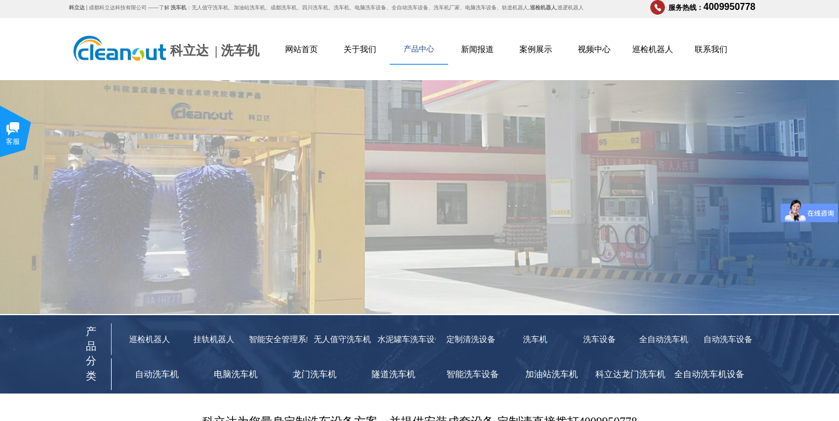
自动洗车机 (157, 374)
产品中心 (419, 48)
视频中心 (594, 49)
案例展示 (535, 49)
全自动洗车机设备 (709, 374)
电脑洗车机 (236, 374)
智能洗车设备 (472, 374)
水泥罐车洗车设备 (406, 339)
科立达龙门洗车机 (630, 374)
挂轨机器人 (213, 339)
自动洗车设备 (728, 339)
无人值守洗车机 (342, 339)
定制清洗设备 (470, 339)
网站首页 (301, 49)
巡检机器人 (652, 49)
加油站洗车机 (551, 374)
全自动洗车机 (663, 339)
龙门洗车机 (315, 374)
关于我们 (360, 49)
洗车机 (240, 50)
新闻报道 (477, 49)
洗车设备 (599, 339)
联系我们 (711, 49)
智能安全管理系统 (278, 339)
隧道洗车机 (393, 374)
